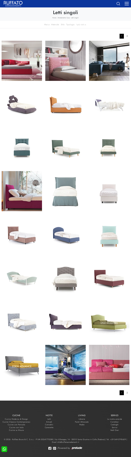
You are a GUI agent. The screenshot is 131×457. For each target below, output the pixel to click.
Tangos (65, 105)
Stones (22, 105)
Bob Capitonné (109, 149)
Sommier (65, 366)
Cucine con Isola (16, 427)
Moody (22, 323)
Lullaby (22, 279)
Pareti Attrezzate (82, 422)
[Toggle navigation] (127, 3)
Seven (65, 323)
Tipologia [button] (70, 24)
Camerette (49, 427)
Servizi (115, 427)
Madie (82, 424)
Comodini (49, 424)
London (109, 236)
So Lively (65, 62)
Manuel (109, 279)
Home (54, 18)
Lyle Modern (109, 323)
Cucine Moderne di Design (16, 419)
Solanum (22, 62)
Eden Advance (22, 366)
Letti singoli (75, 18)
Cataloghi (115, 424)
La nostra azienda (114, 419)
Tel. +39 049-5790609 (117, 439)
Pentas (109, 366)
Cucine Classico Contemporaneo (16, 422)
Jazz (65, 236)
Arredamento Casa (64, 18)
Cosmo (109, 192)
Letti (49, 419)
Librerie (82, 419)
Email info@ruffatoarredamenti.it (65, 442)
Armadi (49, 422)
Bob (65, 149)
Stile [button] (63, 24)
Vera (22, 149)
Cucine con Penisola (16, 424)
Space (109, 62)
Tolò (109, 105)
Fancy (22, 236)
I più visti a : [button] (81, 24)
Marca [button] (47, 24)
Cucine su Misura (16, 430)
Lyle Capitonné (65, 279)
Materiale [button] (55, 24)
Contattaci (114, 422)
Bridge (21, 192)
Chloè (65, 192)
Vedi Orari (114, 430)
